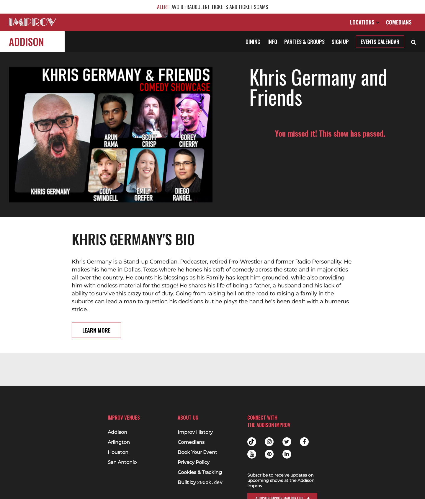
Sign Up (340, 41)
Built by (200, 482)
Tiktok (251, 441)
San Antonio (122, 462)
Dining (253, 41)
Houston (118, 452)
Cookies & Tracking (200, 472)
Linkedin (286, 454)
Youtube (251, 454)
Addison (26, 41)
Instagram (269, 441)
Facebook (304, 441)
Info (272, 41)
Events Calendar (380, 41)
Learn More (96, 330)
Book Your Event (197, 452)
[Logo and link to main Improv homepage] (32, 22)
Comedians (398, 22)
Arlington (119, 442)
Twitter (286, 441)
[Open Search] (413, 41)
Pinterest (269, 454)
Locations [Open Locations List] (365, 22)
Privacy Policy (194, 462)
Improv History (195, 432)
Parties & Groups (304, 41)
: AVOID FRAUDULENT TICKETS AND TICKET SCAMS (212, 7)
